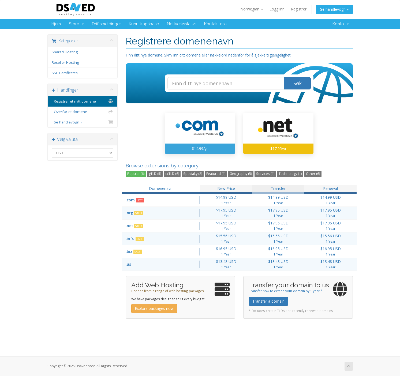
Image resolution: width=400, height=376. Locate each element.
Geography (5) (241, 173)
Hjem (56, 23)
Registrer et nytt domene (83, 101)
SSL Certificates (65, 72)
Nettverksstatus (181, 23)
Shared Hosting (65, 52)
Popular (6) (135, 173)
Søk (297, 83)
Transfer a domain (268, 301)
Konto (340, 23)
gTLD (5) (155, 173)
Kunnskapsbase (144, 23)
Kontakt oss (215, 23)
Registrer (298, 9)
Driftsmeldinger (106, 23)
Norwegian (251, 9)
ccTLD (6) (172, 173)
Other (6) (313, 173)
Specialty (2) (192, 173)
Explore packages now (154, 308)
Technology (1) (290, 173)
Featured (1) (215, 173)
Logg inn (277, 9)
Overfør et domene (83, 111)
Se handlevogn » (334, 9)
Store (76, 23)
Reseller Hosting (65, 62)
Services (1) (265, 173)
